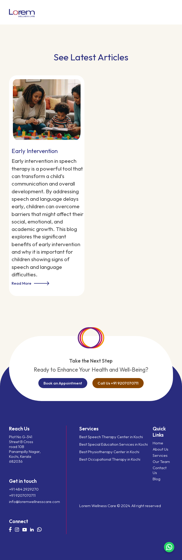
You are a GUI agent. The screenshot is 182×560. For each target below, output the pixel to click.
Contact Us (160, 470)
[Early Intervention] (46, 107)
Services (160, 455)
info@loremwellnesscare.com (25, 501)
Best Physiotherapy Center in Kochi (109, 451)
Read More (30, 283)
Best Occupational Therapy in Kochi (109, 459)
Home (158, 443)
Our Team (161, 461)
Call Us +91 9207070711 (118, 383)
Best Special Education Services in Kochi (113, 444)
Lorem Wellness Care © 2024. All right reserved (120, 505)
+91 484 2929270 (24, 489)
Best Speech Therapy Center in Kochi (111, 436)
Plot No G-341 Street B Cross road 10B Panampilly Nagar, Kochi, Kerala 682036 (25, 449)
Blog (156, 478)
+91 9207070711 (22, 495)
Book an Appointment (63, 383)
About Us (160, 449)
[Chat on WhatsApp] (169, 547)
